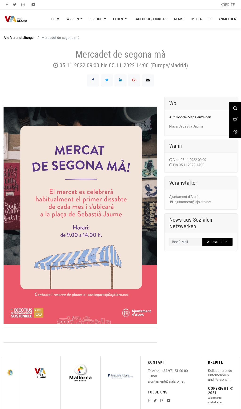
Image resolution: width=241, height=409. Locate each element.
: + (161, 371)
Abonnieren (217, 242)
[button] (210, 19)
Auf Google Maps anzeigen (190, 117)
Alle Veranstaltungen (20, 38)
